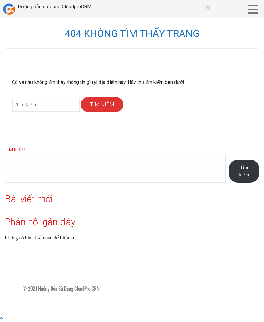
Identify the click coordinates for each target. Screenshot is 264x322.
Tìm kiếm (15, 150)
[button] (255, 9)
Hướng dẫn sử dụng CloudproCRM (54, 7)
